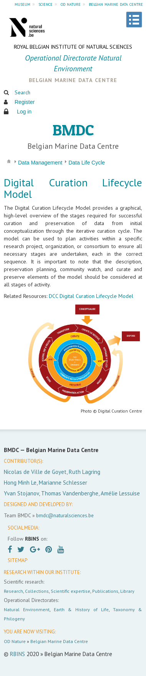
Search (22, 92)
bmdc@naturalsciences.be (65, 515)
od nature (71, 3)
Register (25, 102)
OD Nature (15, 641)
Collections (37, 591)
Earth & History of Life (81, 609)
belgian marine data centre (116, 3)
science (45, 3)
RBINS (17, 654)
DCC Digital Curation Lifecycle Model (91, 296)
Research (13, 591)
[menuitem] (9, 161)
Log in (24, 112)
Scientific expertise (70, 591)
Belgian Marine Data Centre (59, 641)
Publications (105, 591)
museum (22, 3)
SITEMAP (17, 560)
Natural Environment (27, 609)
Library (127, 591)
